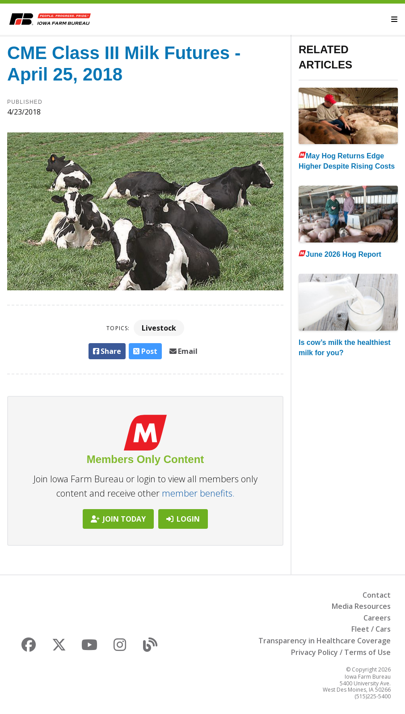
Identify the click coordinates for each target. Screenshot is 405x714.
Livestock (159, 328)
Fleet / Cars (371, 629)
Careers (377, 618)
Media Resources (361, 606)
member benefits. (198, 493)
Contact (377, 595)
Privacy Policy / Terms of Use (341, 652)
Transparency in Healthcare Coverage (324, 641)
